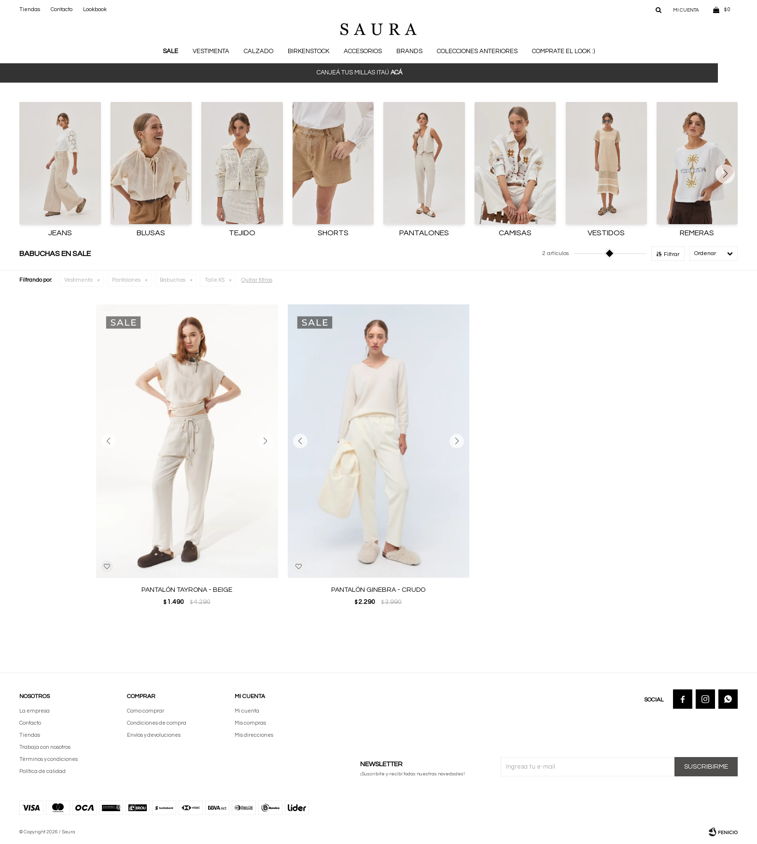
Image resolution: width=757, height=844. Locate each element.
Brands (409, 51)
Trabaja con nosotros (44, 747)
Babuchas (172, 280)
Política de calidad (42, 771)
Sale (170, 51)
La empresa (34, 711)
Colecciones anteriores (477, 51)
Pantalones (126, 280)
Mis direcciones (254, 735)
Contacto (61, 9)
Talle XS (214, 280)
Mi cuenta (247, 711)
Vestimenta (211, 51)
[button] (728, 174)
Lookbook (95, 9)
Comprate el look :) (563, 51)
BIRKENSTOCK (308, 51)
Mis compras (250, 723)
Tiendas (29, 9)
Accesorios (363, 51)
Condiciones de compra (156, 723)
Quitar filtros (256, 280)
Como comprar (145, 711)
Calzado (258, 51)
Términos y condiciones (48, 759)
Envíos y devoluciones (154, 735)
